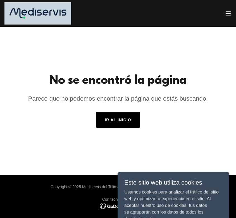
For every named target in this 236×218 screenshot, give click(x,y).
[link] (37, 13)
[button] (228, 13)
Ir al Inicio (118, 120)
